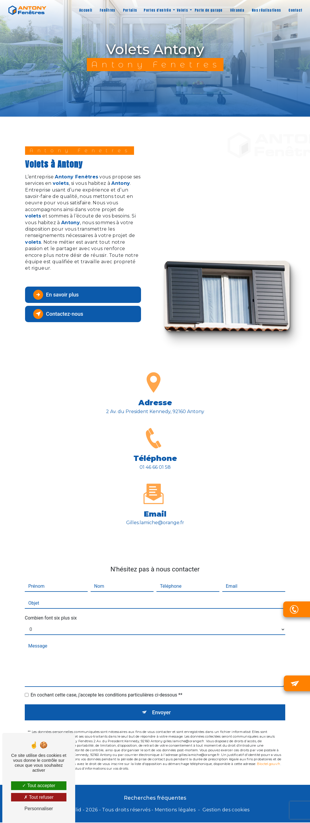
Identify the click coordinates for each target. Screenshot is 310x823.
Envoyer (162, 692)
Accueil (84, 10)
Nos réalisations (265, 10)
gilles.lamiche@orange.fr (155, 502)
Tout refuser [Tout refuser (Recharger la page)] (39, 797)
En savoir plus (58, 295)
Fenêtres (107, 10)
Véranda (236, 10)
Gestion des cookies (226, 810)
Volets (181, 10)
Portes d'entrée (156, 10)
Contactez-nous (60, 314)
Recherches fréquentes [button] (155, 798)
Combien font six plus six (51, 597)
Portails (129, 10)
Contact (295, 10)
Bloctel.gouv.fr (268, 744)
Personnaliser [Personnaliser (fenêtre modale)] (38, 808)
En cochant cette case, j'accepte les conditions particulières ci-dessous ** (106, 674)
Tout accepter (38, 785)
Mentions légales (175, 810)
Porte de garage (208, 10)
